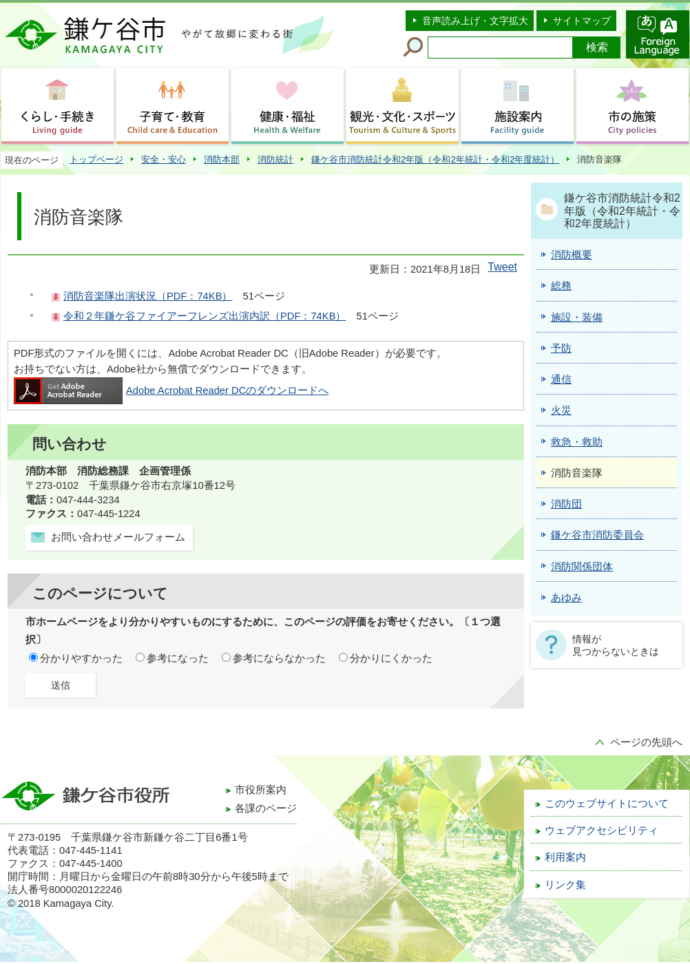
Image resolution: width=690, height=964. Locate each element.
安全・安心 (163, 159)
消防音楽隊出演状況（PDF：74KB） (147, 296)
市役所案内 (260, 789)
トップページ (96, 159)
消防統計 (275, 159)
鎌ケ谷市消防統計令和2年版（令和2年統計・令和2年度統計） (435, 159)
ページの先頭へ (646, 742)
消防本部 (222, 159)
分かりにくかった (391, 658)
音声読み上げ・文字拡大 (475, 20)
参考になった (178, 658)
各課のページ (266, 808)
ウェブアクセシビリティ (601, 830)
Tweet (502, 267)
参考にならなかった (279, 658)
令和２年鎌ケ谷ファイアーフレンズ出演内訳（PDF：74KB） (204, 316)
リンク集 (565, 884)
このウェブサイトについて (607, 803)
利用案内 (565, 857)
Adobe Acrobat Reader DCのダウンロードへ (171, 390)
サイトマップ (582, 20)
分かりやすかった (81, 658)
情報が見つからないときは (615, 645)
